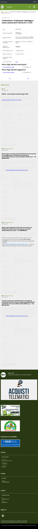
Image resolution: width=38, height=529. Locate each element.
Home (2, 12)
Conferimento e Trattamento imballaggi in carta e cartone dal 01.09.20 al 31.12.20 (18, 21)
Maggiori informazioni (20, 527)
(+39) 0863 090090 (5, 482)
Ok (14, 527)
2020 (16, 62)
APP (4, 89)
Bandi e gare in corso (8, 148)
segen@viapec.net (5, 499)
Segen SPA (9, 7)
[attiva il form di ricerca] (29, 7)
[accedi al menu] (34, 7)
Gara (6, 12)
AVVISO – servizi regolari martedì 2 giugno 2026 (15, 94)
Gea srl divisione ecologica (8, 67)
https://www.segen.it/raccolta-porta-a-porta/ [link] (12, 100)
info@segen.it (4, 502)
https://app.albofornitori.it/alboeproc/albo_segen (16, 170)
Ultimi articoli (5, 85)
